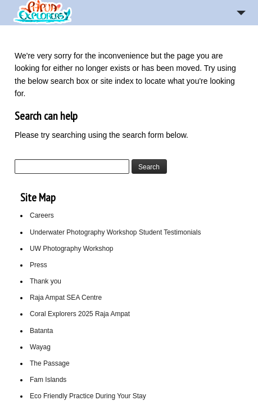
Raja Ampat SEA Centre (66, 298)
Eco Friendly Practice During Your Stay (88, 396)
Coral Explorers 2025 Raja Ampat (80, 314)
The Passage (50, 363)
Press (38, 265)
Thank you (45, 281)
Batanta (41, 331)
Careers (42, 215)
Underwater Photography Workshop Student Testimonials (115, 232)
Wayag (40, 347)
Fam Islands (48, 380)
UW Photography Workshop (72, 249)
